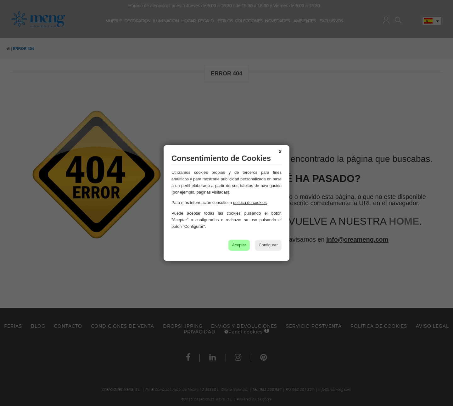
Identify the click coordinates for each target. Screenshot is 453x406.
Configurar (268, 245)
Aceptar (239, 245)
